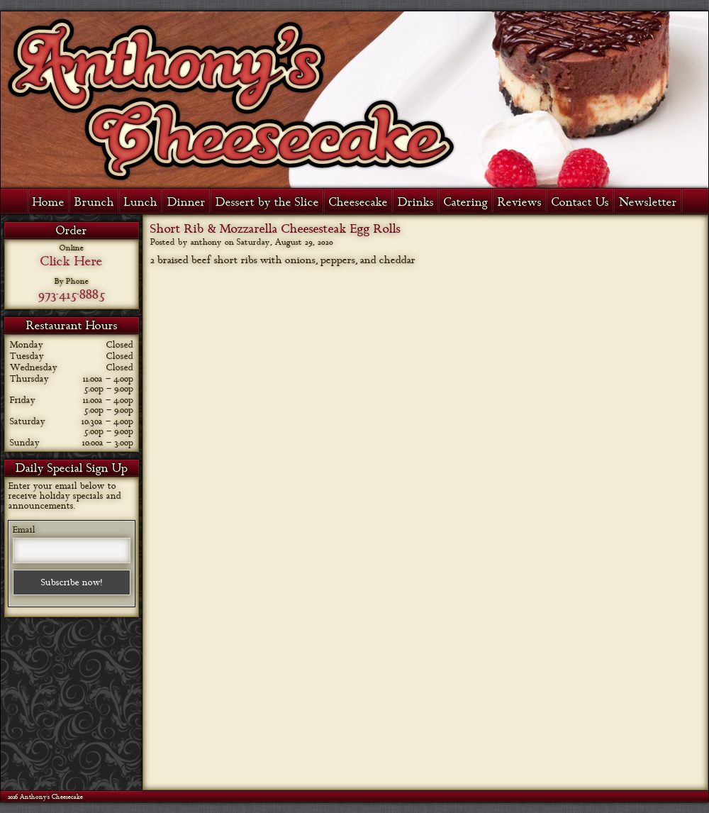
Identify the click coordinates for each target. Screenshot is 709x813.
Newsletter (648, 202)
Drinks (416, 202)
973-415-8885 (71, 294)
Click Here (71, 261)
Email (24, 530)
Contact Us (580, 202)
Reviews (520, 202)
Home (49, 202)
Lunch (140, 202)
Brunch (94, 202)
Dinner (186, 202)
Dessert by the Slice (267, 202)
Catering (466, 202)
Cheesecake (358, 202)
